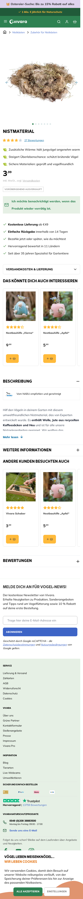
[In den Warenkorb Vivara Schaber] (12, 539)
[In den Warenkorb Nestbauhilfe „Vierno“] (12, 358)
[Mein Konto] (67, 21)
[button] (12, 140)
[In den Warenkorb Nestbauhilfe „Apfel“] (49, 358)
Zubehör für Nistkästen (44, 32)
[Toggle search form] (59, 22)
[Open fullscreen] (41, 78)
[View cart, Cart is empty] (75, 21)
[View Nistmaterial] (33, 124)
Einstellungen (57, 891)
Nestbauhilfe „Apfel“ (56, 333)
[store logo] (18, 22)
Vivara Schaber (15, 513)
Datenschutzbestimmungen (19, 644)
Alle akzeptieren (28, 891)
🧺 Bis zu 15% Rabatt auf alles (40, 4)
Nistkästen (18, 32)
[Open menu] (5, 21)
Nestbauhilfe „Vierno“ (19, 333)
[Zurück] (7, 82)
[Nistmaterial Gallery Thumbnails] (41, 124)
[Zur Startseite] (5, 32)
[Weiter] (76, 82)
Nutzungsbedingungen (54, 644)
